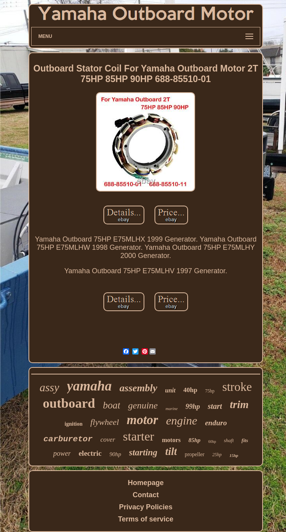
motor (142, 420)
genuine (143, 405)
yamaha (89, 386)
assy (49, 387)
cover (107, 439)
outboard (69, 403)
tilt (171, 451)
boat (111, 405)
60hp (212, 441)
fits (245, 440)
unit (170, 390)
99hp (192, 406)
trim (239, 404)
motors (171, 440)
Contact (146, 495)
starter (138, 436)
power (62, 453)
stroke (237, 387)
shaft (229, 440)
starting (143, 452)
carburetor (67, 439)
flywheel (104, 422)
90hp (115, 454)
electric (89, 453)
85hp (194, 440)
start (215, 406)
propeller (194, 454)
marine (171, 408)
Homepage (145, 483)
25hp (217, 454)
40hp (190, 390)
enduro (216, 423)
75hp (210, 391)
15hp (233, 455)
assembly (138, 388)
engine (181, 420)
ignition (74, 424)
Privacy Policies (145, 507)
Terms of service (146, 519)
